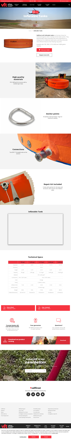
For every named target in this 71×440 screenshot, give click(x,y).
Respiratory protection (53, 408)
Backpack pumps (52, 410)
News (2, 412)
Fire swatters (36, 410)
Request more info (44, 55)
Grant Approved (4, 415)
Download (63, 340)
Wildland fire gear (37, 415)
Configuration (23, 437)
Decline (33, 437)
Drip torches (36, 417)
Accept (46, 437)
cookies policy (55, 433)
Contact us (40, 1)
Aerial (53, 4)
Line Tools (32, 4)
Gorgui (49, 412)
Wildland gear (17, 5)
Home (30, 30)
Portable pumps (39, 5)
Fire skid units (47, 5)
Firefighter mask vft (52, 414)
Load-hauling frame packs (25, 417)
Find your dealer (64, 1)
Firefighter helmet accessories (26, 414)
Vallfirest (3, 408)
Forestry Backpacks (23, 415)
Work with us (4, 414)
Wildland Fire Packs (24, 5)
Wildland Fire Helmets (38, 414)
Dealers (3, 410)
